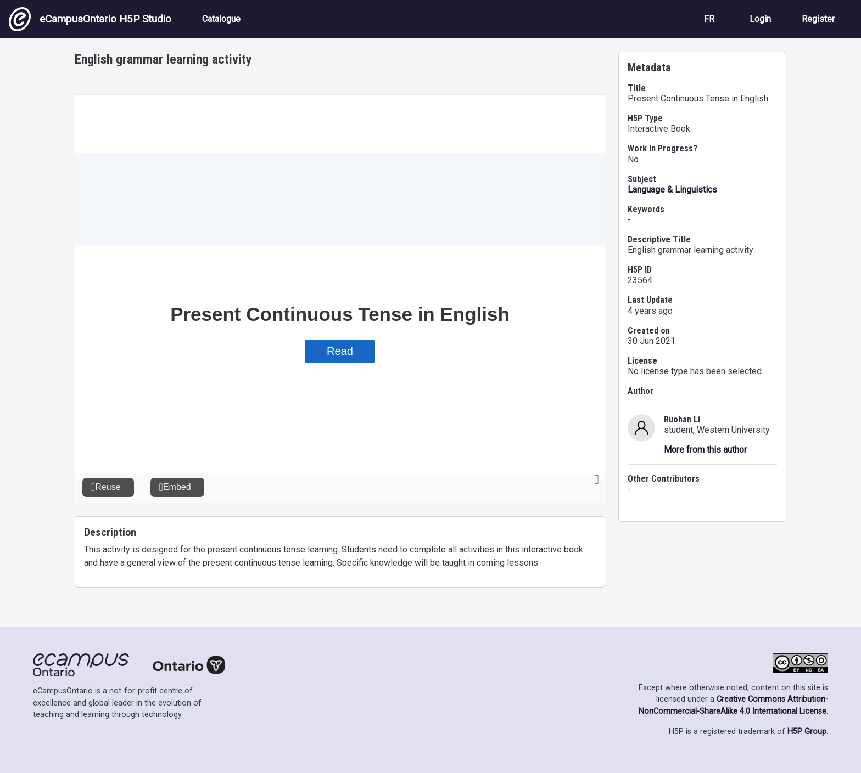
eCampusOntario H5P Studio (90, 19)
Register (818, 19)
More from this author (705, 449)
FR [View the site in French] (709, 19)
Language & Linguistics (672, 189)
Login (760, 19)
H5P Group (806, 731)
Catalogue (221, 19)
